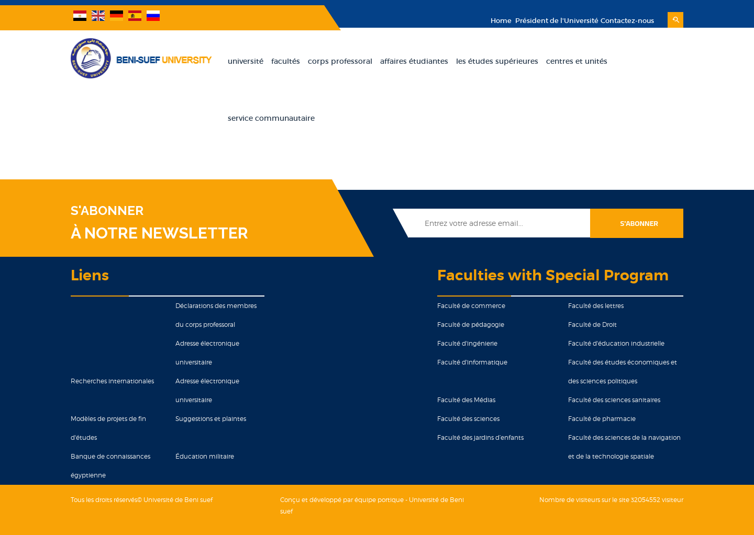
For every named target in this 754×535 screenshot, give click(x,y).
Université (245, 61)
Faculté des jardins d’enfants (480, 437)
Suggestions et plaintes (210, 419)
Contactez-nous (627, 20)
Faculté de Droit (592, 324)
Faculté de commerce (471, 306)
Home (501, 20)
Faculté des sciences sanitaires (614, 400)
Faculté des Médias (466, 400)
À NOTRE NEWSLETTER (159, 233)
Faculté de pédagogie (470, 324)
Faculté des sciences (468, 419)
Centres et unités (576, 61)
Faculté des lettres (596, 306)
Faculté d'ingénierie (467, 343)
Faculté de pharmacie (602, 419)
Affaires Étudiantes (414, 61)
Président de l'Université (556, 20)
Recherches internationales (112, 381)
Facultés (285, 61)
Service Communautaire (271, 118)
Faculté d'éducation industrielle (616, 343)
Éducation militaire (204, 456)
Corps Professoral (340, 61)
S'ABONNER (107, 210)
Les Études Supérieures (497, 61)
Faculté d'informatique (472, 362)
